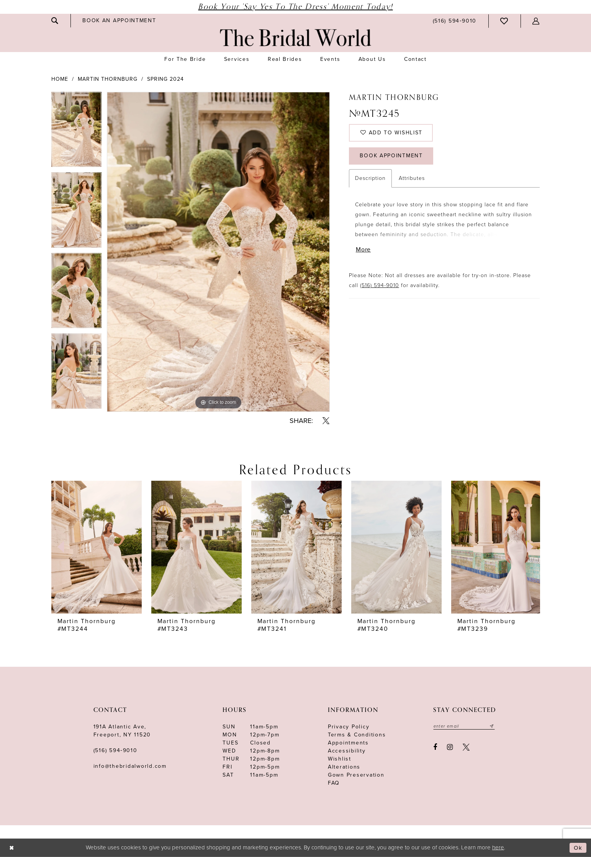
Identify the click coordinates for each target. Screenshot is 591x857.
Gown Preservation (356, 775)
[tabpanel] (76, 132)
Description (370, 180)
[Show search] (55, 21)
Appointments (348, 742)
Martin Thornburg (108, 79)
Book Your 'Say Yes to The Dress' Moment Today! (295, 6)
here (498, 847)
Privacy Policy (349, 726)
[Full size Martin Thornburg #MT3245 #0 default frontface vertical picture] (218, 251)
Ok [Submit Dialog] (578, 847)
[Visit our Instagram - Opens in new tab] (450, 747)
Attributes (412, 180)
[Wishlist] (504, 21)
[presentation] (96, 547)
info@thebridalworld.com (130, 766)
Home (59, 79)
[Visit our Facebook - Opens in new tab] (435, 747)
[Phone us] (454, 21)
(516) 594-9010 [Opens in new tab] (379, 287)
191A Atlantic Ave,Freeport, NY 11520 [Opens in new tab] (122, 730)
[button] (536, 21)
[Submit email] (492, 726)
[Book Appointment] (119, 20)
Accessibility (347, 751)
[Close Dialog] (12, 848)
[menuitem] (55, 21)
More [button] (363, 251)
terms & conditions (357, 734)
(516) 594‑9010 (115, 750)
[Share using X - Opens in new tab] (326, 420)
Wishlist (339, 759)
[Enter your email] (464, 726)
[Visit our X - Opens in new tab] (466, 747)
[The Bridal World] (296, 37)
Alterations (344, 767)
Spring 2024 (165, 79)
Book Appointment (391, 157)
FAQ (334, 783)
